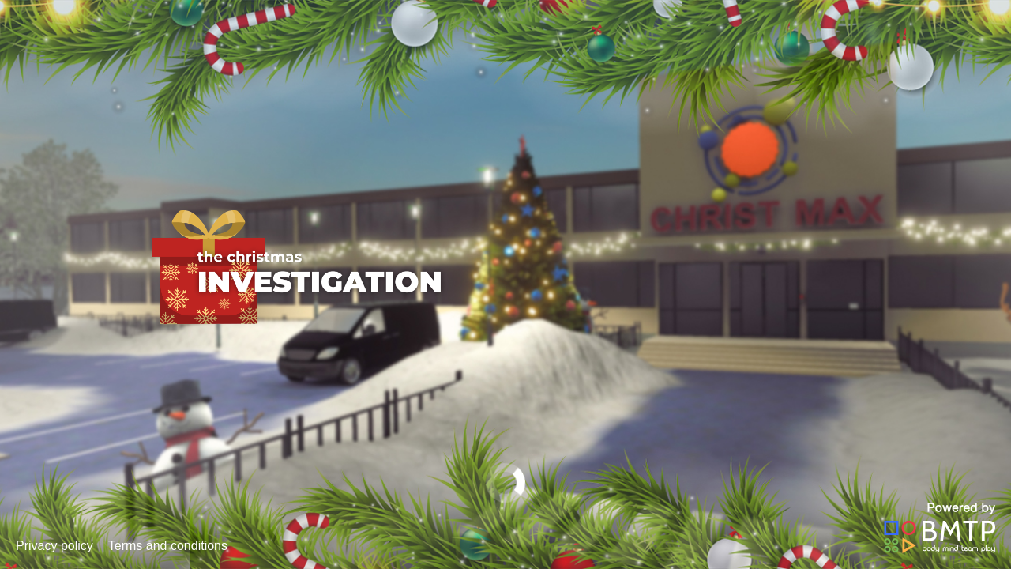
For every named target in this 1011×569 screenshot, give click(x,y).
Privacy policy (54, 545)
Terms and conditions (167, 545)
